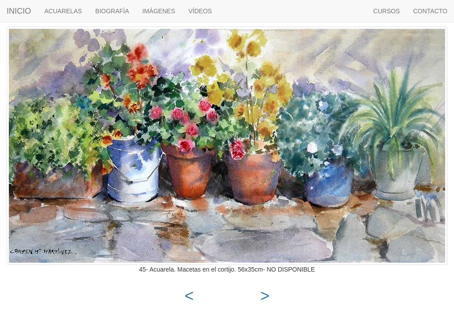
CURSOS (386, 11)
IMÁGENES (158, 11)
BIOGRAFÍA (112, 11)
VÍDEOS (200, 11)
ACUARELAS (63, 11)
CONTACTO (430, 11)
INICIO (19, 11)
